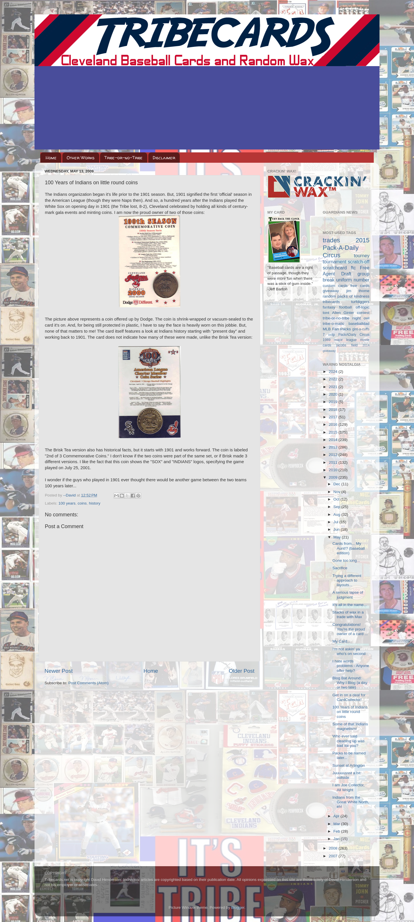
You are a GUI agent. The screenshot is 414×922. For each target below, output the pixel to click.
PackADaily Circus (353, 335)
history (94, 503)
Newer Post (59, 671)
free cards (359, 285)
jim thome (357, 291)
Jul (337, 522)
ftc (353, 267)
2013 (333, 447)
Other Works (81, 158)
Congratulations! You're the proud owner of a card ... (350, 629)
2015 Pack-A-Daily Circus (346, 248)
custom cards (335, 285)
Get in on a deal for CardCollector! (348, 697)
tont (326, 312)
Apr (337, 816)
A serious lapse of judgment (347, 594)
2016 (333, 424)
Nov (338, 492)
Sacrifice (339, 568)
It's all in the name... (349, 605)
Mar (337, 824)
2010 (333, 470)
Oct (337, 499)
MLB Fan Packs (337, 329)
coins (82, 503)
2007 (333, 856)
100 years (66, 503)
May (338, 537)
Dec (338, 484)
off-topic (362, 307)
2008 (333, 848)
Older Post (241, 671)
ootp (331, 335)
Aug (338, 514)
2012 (333, 455)
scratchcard (335, 267)
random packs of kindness (346, 296)
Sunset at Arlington (348, 765)
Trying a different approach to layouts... (346, 580)
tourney (361, 255)
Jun (337, 529)
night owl (361, 318)
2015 (333, 432)
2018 (333, 409)
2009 (333, 477)
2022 (333, 379)
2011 (333, 462)
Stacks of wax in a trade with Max (348, 614)
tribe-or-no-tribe (336, 318)
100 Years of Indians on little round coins (349, 711)
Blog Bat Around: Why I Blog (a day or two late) (349, 682)
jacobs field (347, 345)
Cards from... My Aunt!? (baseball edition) (348, 548)
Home (51, 158)
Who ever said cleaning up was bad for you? (348, 740)
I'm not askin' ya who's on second (348, 651)
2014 (333, 440)
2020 (333, 394)
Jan (337, 839)
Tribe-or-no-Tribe (123, 158)
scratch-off (358, 261)
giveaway (331, 291)
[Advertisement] (206, 109)
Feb (337, 831)
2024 (333, 371)
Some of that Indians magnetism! (350, 726)
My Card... (341, 641)
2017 (333, 417)
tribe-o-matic (333, 323)
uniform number (352, 279)
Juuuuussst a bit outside (346, 775)
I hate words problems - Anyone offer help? (350, 665)
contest (363, 312)
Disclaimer (164, 158)
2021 (333, 387)
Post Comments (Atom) (88, 683)
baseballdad (358, 323)
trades (331, 240)
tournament (334, 261)
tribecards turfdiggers (346, 302)
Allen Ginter (343, 312)
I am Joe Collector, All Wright (348, 787)
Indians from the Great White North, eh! (350, 802)
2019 (333, 402)
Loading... (275, 303)
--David (70, 495)
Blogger (237, 907)
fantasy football (337, 307)
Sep (338, 507)
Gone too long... (346, 560)
